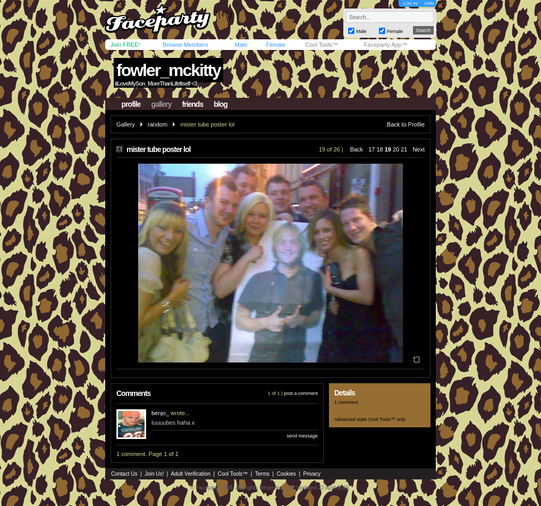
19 (388, 149)
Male (240, 44)
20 (396, 149)
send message (302, 435)
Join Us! (154, 474)
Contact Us (124, 474)
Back (356, 149)
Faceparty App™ (386, 44)
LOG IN (410, 3)
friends (193, 104)
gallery (161, 104)
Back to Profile (406, 124)
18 (379, 149)
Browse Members (185, 44)
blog (220, 104)
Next (418, 149)
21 (404, 149)
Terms (262, 474)
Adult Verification (190, 474)
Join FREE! (125, 44)
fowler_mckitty (168, 70)
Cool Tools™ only (386, 419)
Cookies (286, 474)
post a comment (301, 393)
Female (275, 44)
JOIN (429, 3)
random (157, 124)
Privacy (312, 474)
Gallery (125, 124)
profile (131, 104)
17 (371, 149)
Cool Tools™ (321, 44)
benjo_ (160, 413)
